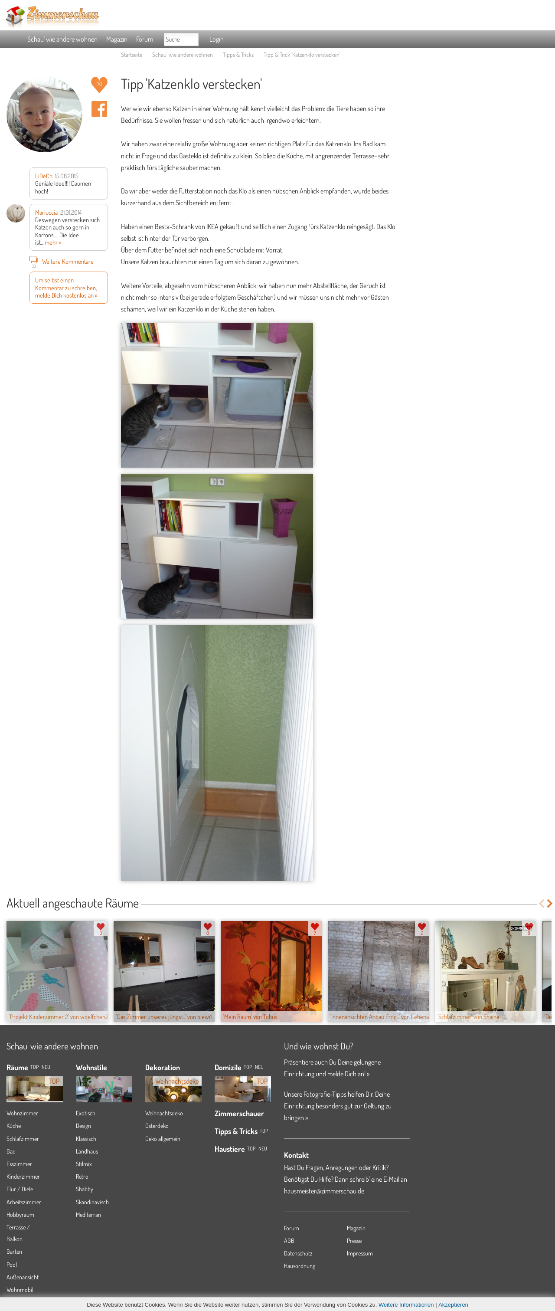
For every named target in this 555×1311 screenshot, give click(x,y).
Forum (144, 39)
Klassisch (86, 1138)
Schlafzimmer (23, 1138)
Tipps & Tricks (238, 54)
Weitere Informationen (406, 1304)
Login (216, 39)
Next (550, 903)
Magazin (116, 39)
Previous (541, 903)
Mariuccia (46, 212)
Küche (14, 1125)
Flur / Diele (20, 1189)
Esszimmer (19, 1163)
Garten (14, 1251)
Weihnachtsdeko (164, 1113)
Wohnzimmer (22, 1113)
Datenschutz (298, 1253)
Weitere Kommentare (61, 261)
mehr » (53, 242)
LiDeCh (43, 176)
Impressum (360, 1253)
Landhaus (87, 1151)
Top (248, 1067)
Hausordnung (299, 1265)
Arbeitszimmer (24, 1202)
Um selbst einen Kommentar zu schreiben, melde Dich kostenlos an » (66, 287)
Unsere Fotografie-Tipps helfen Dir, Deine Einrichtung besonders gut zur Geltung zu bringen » (338, 1106)
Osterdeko (157, 1125)
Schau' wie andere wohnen (62, 39)
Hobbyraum (20, 1214)
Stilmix (84, 1163)
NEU (46, 1067)
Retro (82, 1176)
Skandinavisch (92, 1202)
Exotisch (85, 1113)
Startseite (131, 54)
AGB (289, 1240)
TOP (34, 1067)
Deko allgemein (162, 1138)
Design (83, 1125)
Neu (259, 1067)
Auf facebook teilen (99, 109)
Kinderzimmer (23, 1176)
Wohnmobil (20, 1289)
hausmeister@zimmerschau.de (324, 1190)
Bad (11, 1151)
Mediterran (88, 1214)
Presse (354, 1240)
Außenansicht (23, 1277)
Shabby (84, 1189)
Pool (12, 1264)
